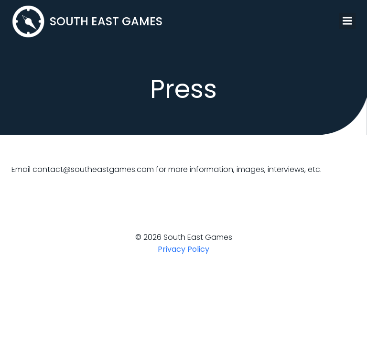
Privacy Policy (183, 249)
